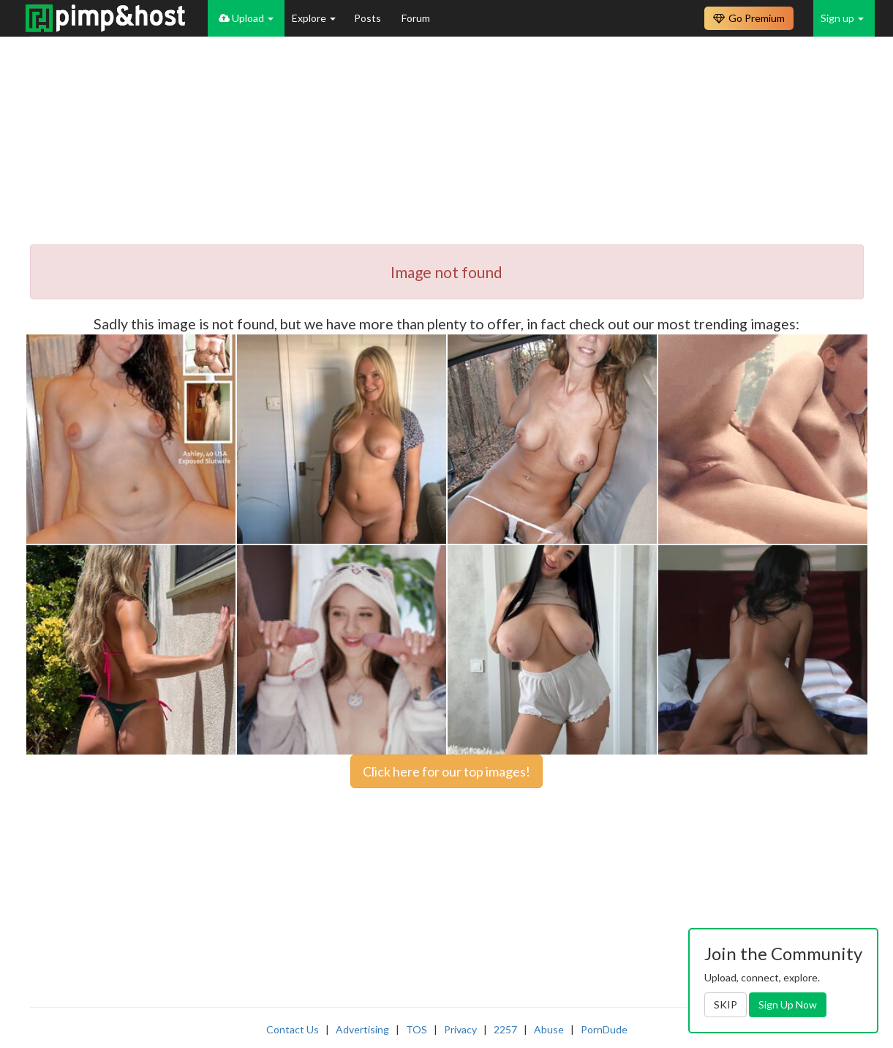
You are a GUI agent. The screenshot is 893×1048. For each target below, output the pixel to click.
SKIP (725, 1004)
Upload (246, 18)
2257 (505, 1029)
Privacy (460, 1029)
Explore (314, 18)
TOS (416, 1029)
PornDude (604, 1029)
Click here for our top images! (446, 771)
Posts (368, 18)
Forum (416, 18)
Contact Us (292, 1029)
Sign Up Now (787, 1004)
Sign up (842, 18)
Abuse (549, 1029)
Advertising (362, 1029)
